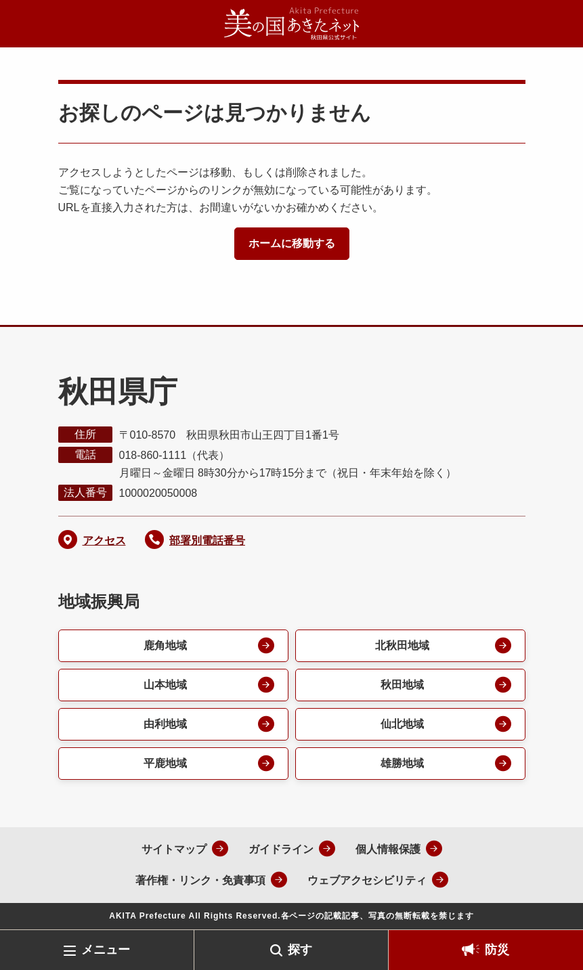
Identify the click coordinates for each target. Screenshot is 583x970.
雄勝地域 (402, 763)
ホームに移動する (292, 243)
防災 (497, 949)
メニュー (105, 949)
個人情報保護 (387, 849)
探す (300, 949)
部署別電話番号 (207, 540)
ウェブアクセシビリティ (367, 880)
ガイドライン (281, 849)
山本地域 (165, 684)
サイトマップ (174, 849)
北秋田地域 (402, 645)
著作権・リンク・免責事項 (200, 880)
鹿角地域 (165, 645)
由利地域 (165, 724)
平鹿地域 (165, 763)
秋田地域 (402, 684)
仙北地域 (402, 724)
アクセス (104, 540)
